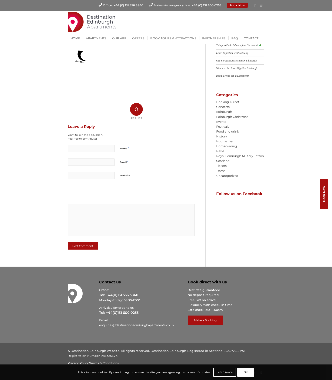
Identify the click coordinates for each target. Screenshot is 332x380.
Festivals (222, 127)
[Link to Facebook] (255, 5)
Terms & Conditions (104, 363)
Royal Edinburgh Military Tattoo (240, 156)
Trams (220, 171)
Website (125, 175)
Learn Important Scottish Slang (232, 52)
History (221, 136)
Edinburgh (224, 112)
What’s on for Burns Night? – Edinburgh (236, 68)
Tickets (221, 166)
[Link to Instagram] (261, 5)
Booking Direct (227, 102)
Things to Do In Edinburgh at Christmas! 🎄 (239, 45)
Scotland (222, 161)
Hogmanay (224, 141)
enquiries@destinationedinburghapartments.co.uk (136, 325)
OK (246, 372)
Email (124, 162)
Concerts (223, 107)
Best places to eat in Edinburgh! (232, 75)
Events (221, 122)
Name (124, 148)
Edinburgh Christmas (232, 117)
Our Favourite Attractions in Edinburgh (236, 60)
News (220, 151)
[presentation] (97, 193)
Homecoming (226, 146)
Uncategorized (227, 176)
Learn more (225, 372)
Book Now (237, 5)
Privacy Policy (78, 363)
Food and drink (227, 131)
